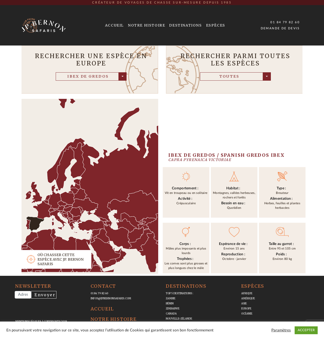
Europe (246, 308)
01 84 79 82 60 (285, 22)
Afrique (246, 293)
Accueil (114, 25)
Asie (244, 303)
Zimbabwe (172, 308)
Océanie (246, 313)
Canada (171, 313)
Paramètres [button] (281, 330)
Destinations (185, 25)
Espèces (215, 25)
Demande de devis (280, 28)
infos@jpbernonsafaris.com (111, 298)
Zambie (170, 298)
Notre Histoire (146, 25)
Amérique (248, 298)
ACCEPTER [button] (306, 330)
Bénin (170, 303)
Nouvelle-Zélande (179, 318)
